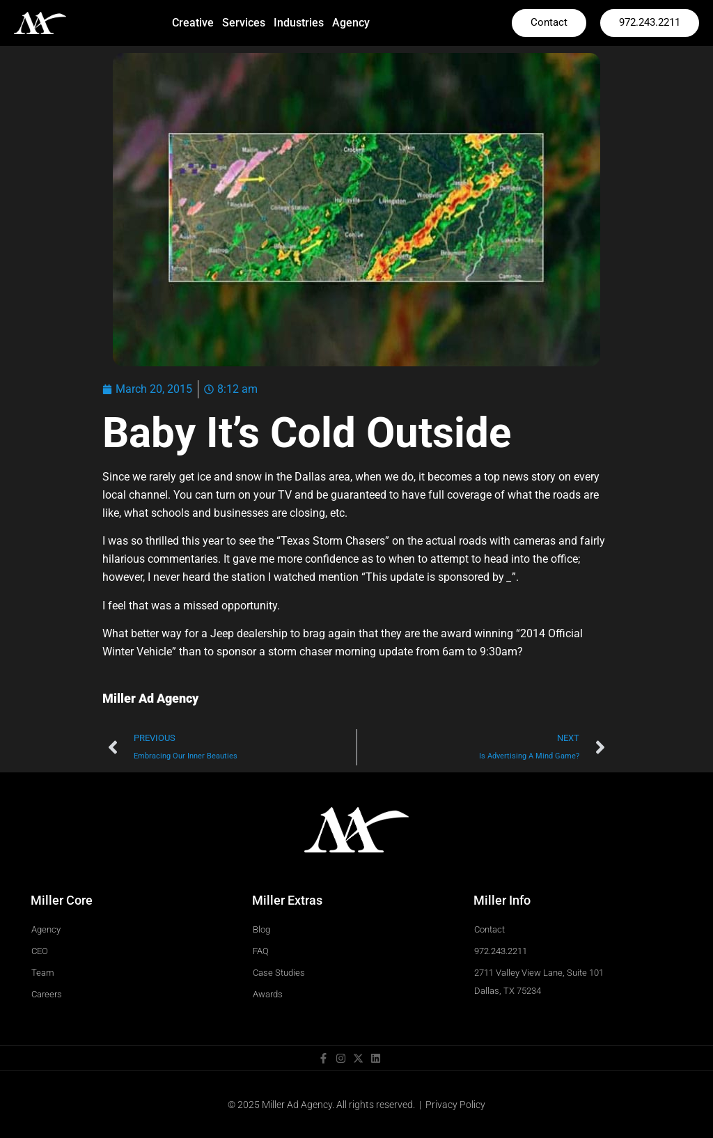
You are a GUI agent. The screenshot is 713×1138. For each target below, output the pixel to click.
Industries (299, 22)
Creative (193, 22)
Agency (351, 22)
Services (243, 22)
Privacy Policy (455, 1104)
